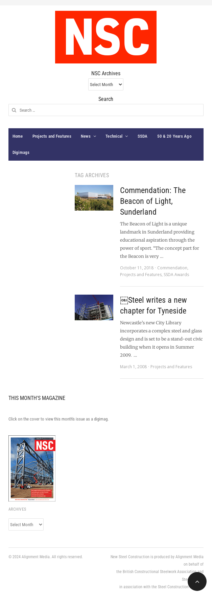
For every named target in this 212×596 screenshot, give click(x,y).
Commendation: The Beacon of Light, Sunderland (153, 201)
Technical (113, 136)
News (86, 136)
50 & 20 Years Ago (174, 136)
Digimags (21, 152)
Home (18, 136)
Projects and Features (51, 136)
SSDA (143, 136)
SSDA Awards (176, 274)
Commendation (172, 268)
